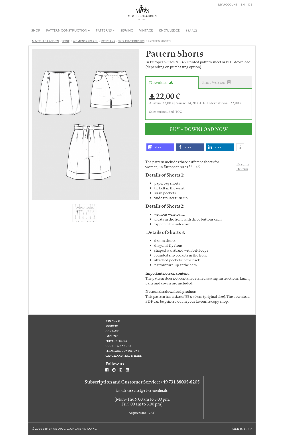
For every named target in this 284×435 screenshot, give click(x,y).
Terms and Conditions (122, 351)
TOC (179, 111)
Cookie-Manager (118, 346)
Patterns (104, 30)
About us (111, 326)
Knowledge (169, 30)
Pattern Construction (66, 30)
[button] (160, 147)
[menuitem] (35, 30)
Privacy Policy (116, 341)
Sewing (126, 30)
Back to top (240, 429)
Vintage (146, 30)
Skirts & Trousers (131, 41)
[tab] (172, 82)
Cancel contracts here (123, 356)
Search (192, 30)
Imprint (111, 336)
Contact (111, 331)
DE (250, 4)
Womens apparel (85, 41)
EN (243, 4)
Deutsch (242, 168)
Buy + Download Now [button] (199, 129)
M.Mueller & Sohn (45, 41)
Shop (35, 30)
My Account (227, 4)
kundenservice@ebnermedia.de (142, 390)
